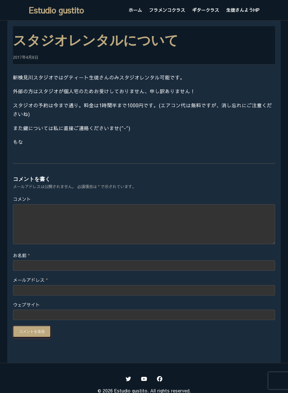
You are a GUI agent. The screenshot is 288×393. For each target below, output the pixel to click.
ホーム (135, 10)
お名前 (21, 262)
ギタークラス (205, 10)
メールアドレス (30, 286)
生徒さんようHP (242, 10)
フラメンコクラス (167, 10)
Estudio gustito (56, 10)
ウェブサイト (26, 311)
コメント (22, 199)
